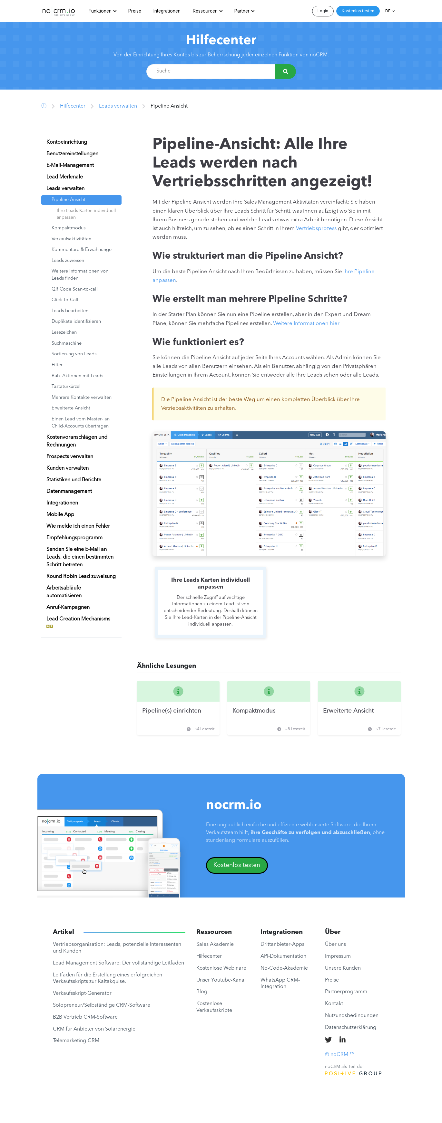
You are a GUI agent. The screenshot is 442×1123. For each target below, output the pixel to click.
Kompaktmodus (68, 228)
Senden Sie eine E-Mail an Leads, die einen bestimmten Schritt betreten (79, 557)
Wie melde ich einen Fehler (78, 526)
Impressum (338, 956)
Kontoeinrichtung (66, 142)
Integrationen (167, 11)
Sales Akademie (215, 944)
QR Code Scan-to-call (75, 289)
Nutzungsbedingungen (351, 1015)
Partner (242, 11)
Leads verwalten (118, 106)
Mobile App (60, 514)
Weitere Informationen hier (306, 323)
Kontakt (334, 1003)
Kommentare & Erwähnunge (82, 249)
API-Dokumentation (283, 956)
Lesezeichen (64, 332)
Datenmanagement (69, 491)
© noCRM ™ (340, 1054)
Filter (57, 365)
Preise (134, 11)
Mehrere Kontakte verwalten (82, 397)
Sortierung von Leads (74, 354)
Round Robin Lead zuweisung (81, 576)
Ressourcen (205, 11)
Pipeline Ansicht (68, 199)
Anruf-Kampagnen (68, 607)
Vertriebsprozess (316, 228)
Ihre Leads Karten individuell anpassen (86, 214)
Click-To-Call (65, 300)
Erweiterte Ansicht (71, 408)
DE (387, 10)
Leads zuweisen (68, 260)
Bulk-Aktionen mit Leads (77, 376)
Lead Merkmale (64, 177)
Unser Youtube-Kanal (221, 980)
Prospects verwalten (69, 456)
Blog (201, 991)
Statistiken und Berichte (73, 480)
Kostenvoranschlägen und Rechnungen (76, 441)
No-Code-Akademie (284, 968)
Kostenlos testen (358, 10)
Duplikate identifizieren (76, 321)
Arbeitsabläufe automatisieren (64, 592)
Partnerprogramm (346, 991)
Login (323, 10)
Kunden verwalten (67, 468)
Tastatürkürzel (66, 386)
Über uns (335, 944)
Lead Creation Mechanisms (78, 623)
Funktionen (100, 11)
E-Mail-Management (70, 165)
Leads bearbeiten (70, 311)
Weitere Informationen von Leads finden (80, 275)
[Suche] (285, 71)
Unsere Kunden (343, 968)
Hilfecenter (221, 40)
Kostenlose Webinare (221, 968)
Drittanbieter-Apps (282, 944)
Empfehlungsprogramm (74, 538)
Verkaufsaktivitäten (71, 239)
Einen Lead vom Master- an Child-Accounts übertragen (81, 423)
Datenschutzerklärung (350, 1027)
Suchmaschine (67, 343)
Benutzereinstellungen (72, 154)
